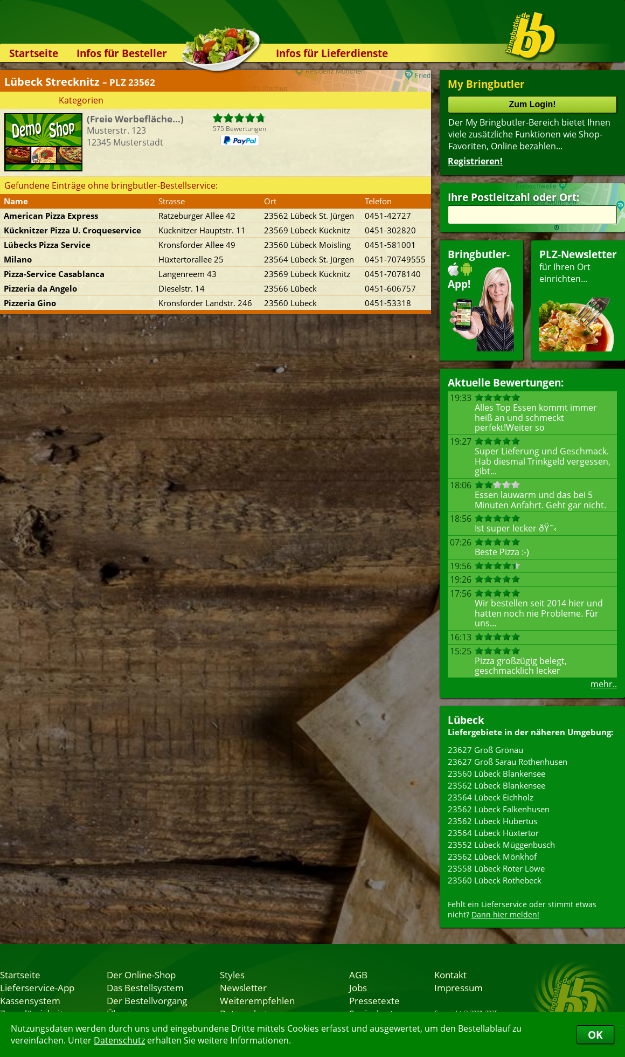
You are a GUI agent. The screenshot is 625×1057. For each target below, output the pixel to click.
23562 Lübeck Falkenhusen (499, 809)
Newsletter (243, 987)
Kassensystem (30, 1000)
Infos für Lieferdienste (332, 53)
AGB (358, 974)
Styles (232, 974)
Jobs (358, 987)
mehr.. (604, 684)
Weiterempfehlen (257, 1000)
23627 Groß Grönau (485, 749)
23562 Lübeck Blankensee (496, 785)
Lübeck (466, 720)
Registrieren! (475, 161)
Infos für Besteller (122, 53)
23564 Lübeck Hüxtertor (493, 832)
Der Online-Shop (141, 974)
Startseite (33, 53)
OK (595, 1034)
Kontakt (450, 974)
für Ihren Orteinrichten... (578, 299)
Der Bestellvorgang (147, 1000)
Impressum (458, 987)
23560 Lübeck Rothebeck (494, 880)
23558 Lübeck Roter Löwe (496, 868)
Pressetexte (374, 1000)
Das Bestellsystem (145, 987)
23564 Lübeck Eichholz (490, 797)
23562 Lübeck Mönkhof (492, 856)
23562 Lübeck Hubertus (492, 821)
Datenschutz (119, 1040)
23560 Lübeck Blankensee (496, 773)
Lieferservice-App (37, 987)
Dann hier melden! (505, 914)
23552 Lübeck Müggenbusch (501, 844)
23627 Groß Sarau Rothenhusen (507, 761)
